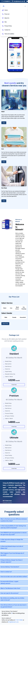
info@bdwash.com (13, 622)
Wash (4, 308)
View (4, 123)
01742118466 (19, 620)
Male (6, 317)
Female (14, 317)
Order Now (14, 384)
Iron (11, 308)
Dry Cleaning (23, 308)
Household (23, 317)
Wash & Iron (17, 308)
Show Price (5, 323)
